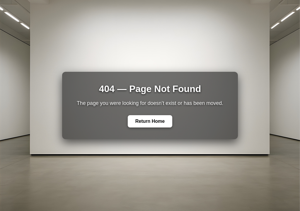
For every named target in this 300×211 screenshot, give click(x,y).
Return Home (150, 121)
